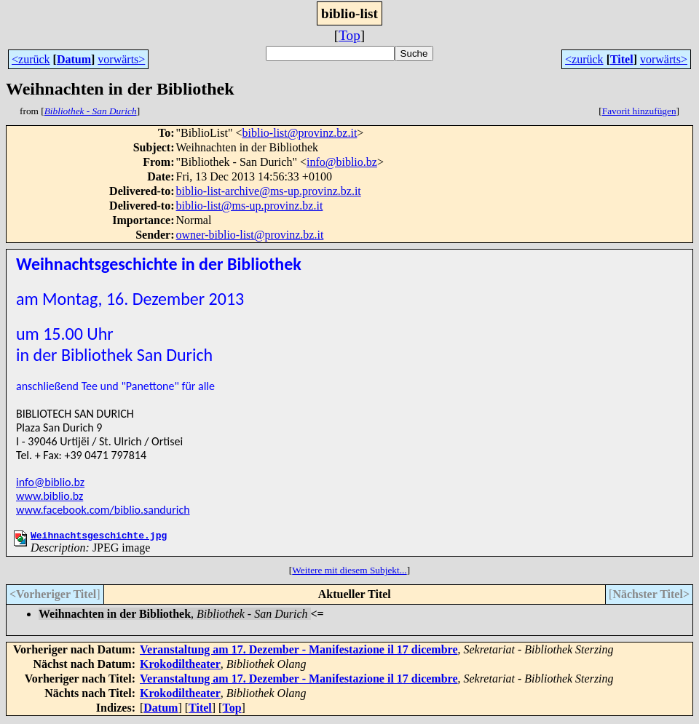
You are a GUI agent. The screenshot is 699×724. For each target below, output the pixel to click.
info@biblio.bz (342, 162)
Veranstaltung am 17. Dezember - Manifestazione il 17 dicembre (299, 651)
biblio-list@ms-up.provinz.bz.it (249, 205)
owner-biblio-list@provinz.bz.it (250, 234)
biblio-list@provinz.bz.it (300, 133)
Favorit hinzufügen (639, 111)
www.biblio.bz (49, 496)
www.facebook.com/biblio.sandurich (103, 510)
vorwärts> (121, 59)
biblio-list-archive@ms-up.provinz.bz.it (268, 191)
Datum (74, 59)
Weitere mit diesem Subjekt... (349, 572)
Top (349, 35)
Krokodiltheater (180, 666)
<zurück (31, 59)
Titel (621, 59)
